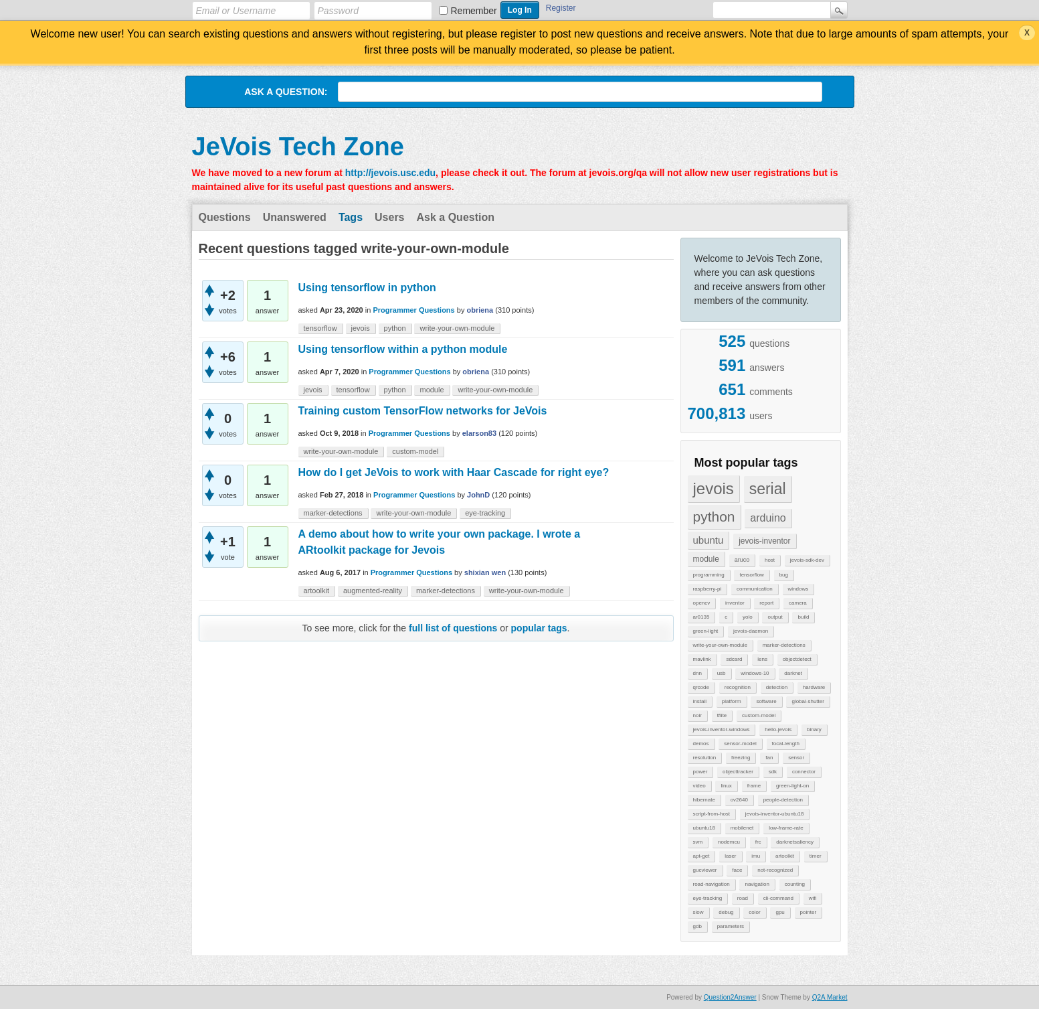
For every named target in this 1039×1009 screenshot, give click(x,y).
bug (783, 575)
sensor (796, 758)
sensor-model (740, 744)
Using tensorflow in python (367, 287)
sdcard (734, 659)
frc (758, 842)
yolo (748, 617)
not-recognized (775, 870)
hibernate (704, 800)
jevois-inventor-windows (721, 729)
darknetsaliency (795, 842)
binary (814, 729)
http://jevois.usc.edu (390, 172)
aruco (742, 559)
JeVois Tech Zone (298, 147)
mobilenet (742, 828)
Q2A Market (830, 997)
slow (698, 912)
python (714, 516)
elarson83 (479, 433)
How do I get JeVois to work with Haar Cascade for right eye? (453, 472)
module (706, 559)
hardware (814, 687)
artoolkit (784, 856)
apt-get (701, 856)
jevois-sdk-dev (807, 560)
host (770, 560)
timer (816, 856)
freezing (740, 758)
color (754, 912)
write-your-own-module (720, 645)
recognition (738, 687)
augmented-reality (372, 591)
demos (701, 744)
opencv (702, 603)
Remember (474, 10)
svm (698, 842)
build (803, 617)
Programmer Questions (413, 310)
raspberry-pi (707, 589)
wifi (813, 898)
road (742, 898)
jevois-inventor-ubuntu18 (774, 814)
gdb (697, 926)
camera (798, 603)
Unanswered (294, 217)
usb (721, 673)
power (700, 772)
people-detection (783, 800)
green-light (706, 631)
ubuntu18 (704, 828)
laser (730, 856)
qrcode (701, 687)
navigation (757, 884)
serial (767, 488)
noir (697, 715)
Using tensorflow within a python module (403, 349)
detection (776, 687)
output (774, 617)
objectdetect (797, 659)
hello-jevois (778, 729)
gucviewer (705, 870)
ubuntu (708, 540)
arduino (767, 518)
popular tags (539, 628)
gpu (779, 912)
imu (755, 856)
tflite (722, 715)
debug (726, 912)
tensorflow (751, 575)
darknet (793, 673)
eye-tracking (708, 898)
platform (731, 701)
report (766, 603)
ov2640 (739, 800)
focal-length (785, 744)
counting (795, 884)
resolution (705, 758)
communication (755, 589)
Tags (351, 217)
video (699, 786)
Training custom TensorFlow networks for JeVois (422, 410)
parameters (730, 926)
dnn (697, 673)
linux (726, 786)
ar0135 (701, 617)
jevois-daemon (750, 631)
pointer (808, 912)
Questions (225, 217)
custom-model (758, 715)
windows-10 (755, 673)
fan (769, 758)
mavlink (702, 659)
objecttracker (738, 772)
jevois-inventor (764, 541)
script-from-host (712, 814)
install (699, 701)
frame (754, 786)
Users (389, 217)
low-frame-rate (786, 828)
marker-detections (784, 645)
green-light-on (792, 786)
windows (798, 589)
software (766, 701)
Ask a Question (455, 217)
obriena (479, 310)
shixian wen (485, 572)
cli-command (778, 898)
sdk (773, 772)
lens (762, 659)
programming (709, 575)
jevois (713, 488)
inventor (734, 603)
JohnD (478, 495)
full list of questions (453, 628)
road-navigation (711, 884)
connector (804, 772)
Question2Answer (730, 997)
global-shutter (807, 701)
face (737, 870)
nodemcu (729, 842)
